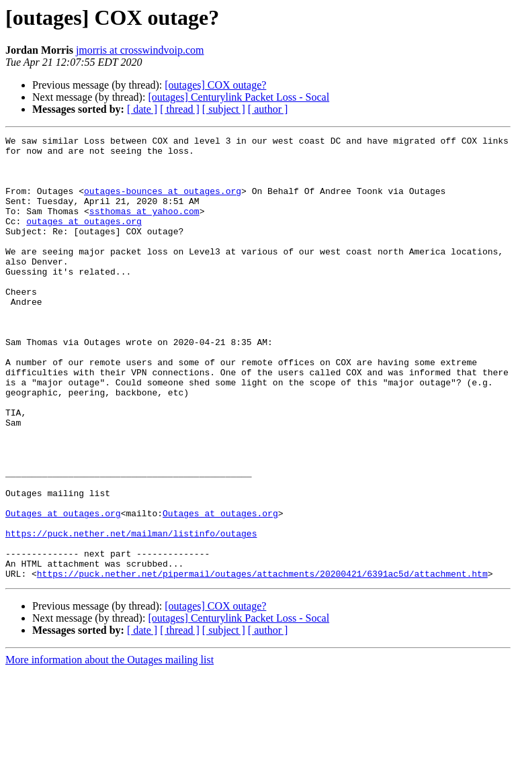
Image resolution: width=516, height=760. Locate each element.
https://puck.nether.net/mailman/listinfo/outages (131, 614)
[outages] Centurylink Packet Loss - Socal (238, 97)
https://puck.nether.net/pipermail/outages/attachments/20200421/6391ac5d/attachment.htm (262, 662)
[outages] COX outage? (215, 85)
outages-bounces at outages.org (162, 203)
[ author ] (268, 109)
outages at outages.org (84, 239)
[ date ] (142, 109)
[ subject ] (223, 109)
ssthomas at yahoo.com (144, 227)
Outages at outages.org (63, 589)
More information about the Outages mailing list (109, 748)
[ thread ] (180, 109)
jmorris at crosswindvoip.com (140, 50)
